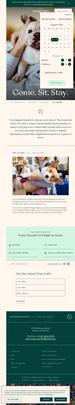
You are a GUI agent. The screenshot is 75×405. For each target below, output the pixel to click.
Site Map (25, 380)
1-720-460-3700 (45, 336)
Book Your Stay (63, 11)
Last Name (21, 287)
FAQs (12, 359)
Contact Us (15, 351)
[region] (36, 394)
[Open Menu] (3, 6)
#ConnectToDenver (54, 264)
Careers (14, 367)
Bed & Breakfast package (43, 4)
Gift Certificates (18, 363)
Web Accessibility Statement (54, 359)
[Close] (67, 388)
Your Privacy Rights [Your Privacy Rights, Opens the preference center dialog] (13, 399)
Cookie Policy (54, 380)
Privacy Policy (38, 380)
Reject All (46, 399)
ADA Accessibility (49, 355)
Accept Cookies (60, 399)
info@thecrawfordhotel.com (40, 339)
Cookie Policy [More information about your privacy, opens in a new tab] (49, 394)
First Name (22, 282)
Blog (12, 355)
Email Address (23, 293)
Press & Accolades (49, 351)
